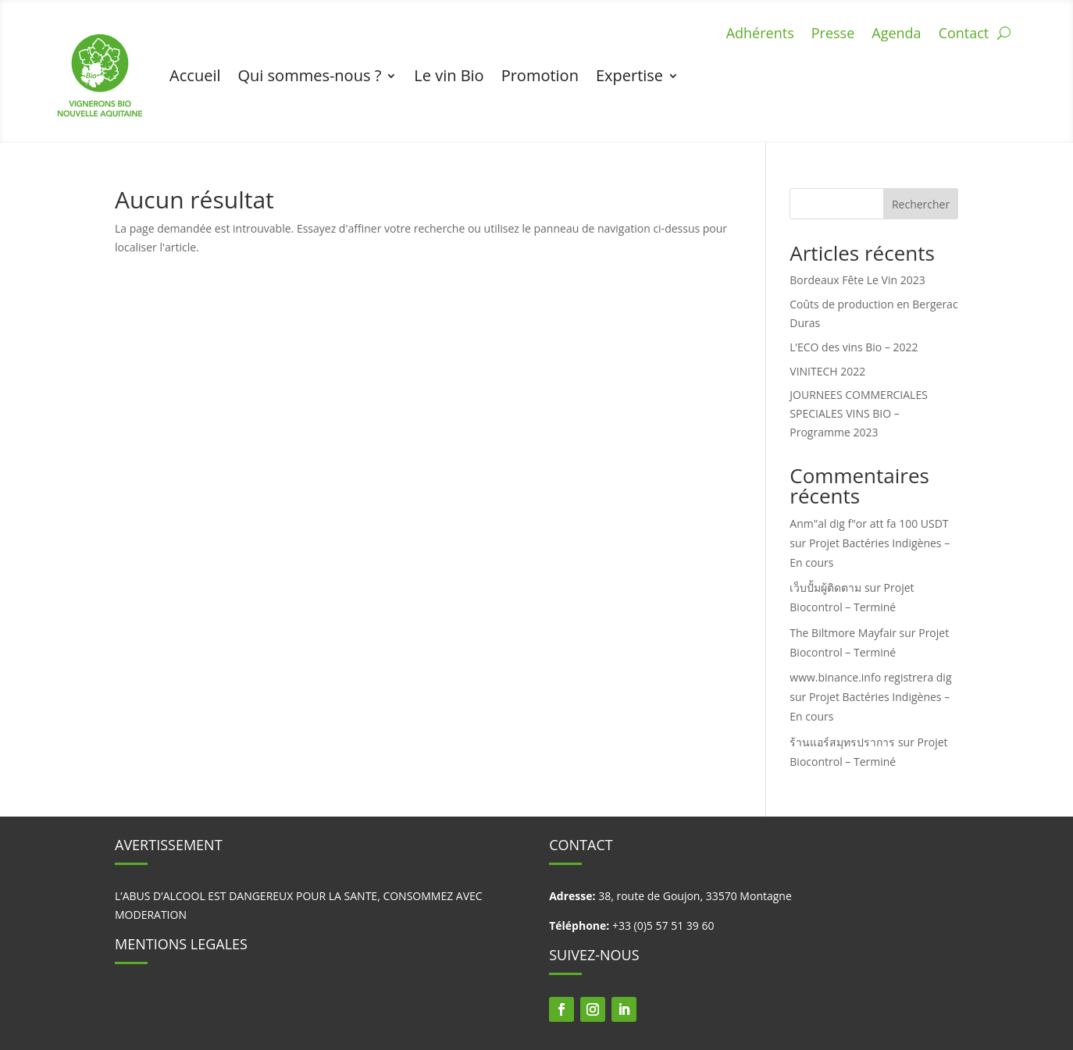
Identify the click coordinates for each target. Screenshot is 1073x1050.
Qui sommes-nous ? (310, 75)
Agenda (896, 34)
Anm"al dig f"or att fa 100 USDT (869, 523)
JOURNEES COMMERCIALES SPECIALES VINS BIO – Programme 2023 (859, 413)
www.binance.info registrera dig (870, 677)
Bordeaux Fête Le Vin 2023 (857, 279)
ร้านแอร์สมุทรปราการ (842, 742)
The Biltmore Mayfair (843, 632)
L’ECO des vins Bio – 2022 (854, 347)
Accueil (194, 75)
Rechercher (921, 204)
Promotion (540, 75)
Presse (833, 34)
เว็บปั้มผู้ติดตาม (825, 587)
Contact (964, 34)
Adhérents (760, 34)
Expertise (629, 75)
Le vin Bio (448, 75)
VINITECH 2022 (827, 371)
